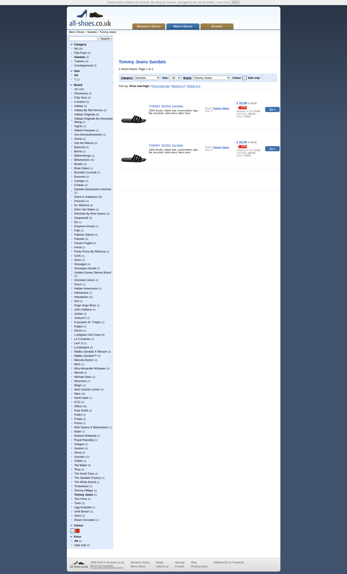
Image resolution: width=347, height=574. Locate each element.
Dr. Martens (81, 205)
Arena (78, 138)
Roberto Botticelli (85, 435)
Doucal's (79, 201)
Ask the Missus (84, 143)
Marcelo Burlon (84, 360)
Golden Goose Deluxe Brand (92, 272)
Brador (78, 164)
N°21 (77, 402)
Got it (235, 2)
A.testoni (80, 101)
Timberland (81, 486)
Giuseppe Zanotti (85, 268)
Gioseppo (80, 264)
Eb (76, 222)
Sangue (79, 444)
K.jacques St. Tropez (87, 322)
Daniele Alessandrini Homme (92, 189)
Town (77, 503)
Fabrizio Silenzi (84, 234)
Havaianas (81, 297)
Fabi (77, 230)
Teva (77, 469)
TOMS (78, 461)
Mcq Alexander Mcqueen (90, 368)
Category (80, 44)
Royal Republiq (84, 440)
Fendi (78, 247)
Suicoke (79, 456)
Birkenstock (81, 159)
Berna (78, 151)
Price (77, 536)
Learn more (223, 2)
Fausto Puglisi (83, 243)
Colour (78, 525)
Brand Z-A (193, 86)
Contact (179, 566)
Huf (76, 301)
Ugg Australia (82, 507)
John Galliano (83, 309)
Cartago (79, 180)
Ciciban (79, 185)
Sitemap (180, 562)
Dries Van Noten (84, 209)
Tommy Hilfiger (83, 490)
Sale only (80, 545)
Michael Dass (83, 376)
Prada (78, 419)
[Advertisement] (199, 46)
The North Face (84, 473)
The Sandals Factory (87, 477)
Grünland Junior (84, 280)
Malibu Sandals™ (85, 355)
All (75, 48)
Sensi (78, 452)
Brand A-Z (178, 86)
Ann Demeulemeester (88, 134)
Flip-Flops (80, 52)
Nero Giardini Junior (87, 389)
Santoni (79, 448)
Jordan (78, 313)
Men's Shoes (76, 32)
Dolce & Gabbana (85, 196)
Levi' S (78, 343)
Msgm (78, 385)
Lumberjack (81, 347)
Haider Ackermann (86, 288)
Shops (159, 562)
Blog (194, 562)
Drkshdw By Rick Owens (90, 213)
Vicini (77, 515)
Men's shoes (138, 566)
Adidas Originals (84, 114)
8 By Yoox (80, 97)
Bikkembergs (82, 155)
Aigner (78, 126)
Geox (77, 260)
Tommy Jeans (108, 32)
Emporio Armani (84, 226)
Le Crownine (82, 339)
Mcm (77, 364)
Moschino (80, 381)
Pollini (78, 414)
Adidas (78, 106)
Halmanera (81, 292)
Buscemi (79, 176)
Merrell (78, 372)
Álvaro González (84, 520)
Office (78, 406)
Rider (77, 431)
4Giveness (81, 93)
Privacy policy (199, 566)
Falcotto (79, 238)
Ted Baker (80, 465)
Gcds (77, 255)
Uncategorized (83, 65)
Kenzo (78, 330)
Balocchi (79, 147)
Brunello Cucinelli (85, 172)
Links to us (162, 566)
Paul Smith (81, 410)
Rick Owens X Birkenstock (91, 427)
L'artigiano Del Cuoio (87, 334)
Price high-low (161, 86)
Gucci (78, 284)
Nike (77, 393)
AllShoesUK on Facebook (229, 562)
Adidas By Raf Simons (88, 110)
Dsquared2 (81, 217)
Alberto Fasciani (84, 130)
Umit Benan (81, 511)
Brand (78, 85)
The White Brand (85, 482)
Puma (78, 423)
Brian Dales (81, 168)
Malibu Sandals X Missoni (90, 351)
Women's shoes (140, 562)
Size (77, 71)
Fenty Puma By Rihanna (90, 251)
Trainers (79, 61)
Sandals (92, 32)
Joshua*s (80, 318)
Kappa (78, 326)
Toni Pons (80, 498)
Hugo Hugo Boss (85, 305)
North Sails (81, 397)
